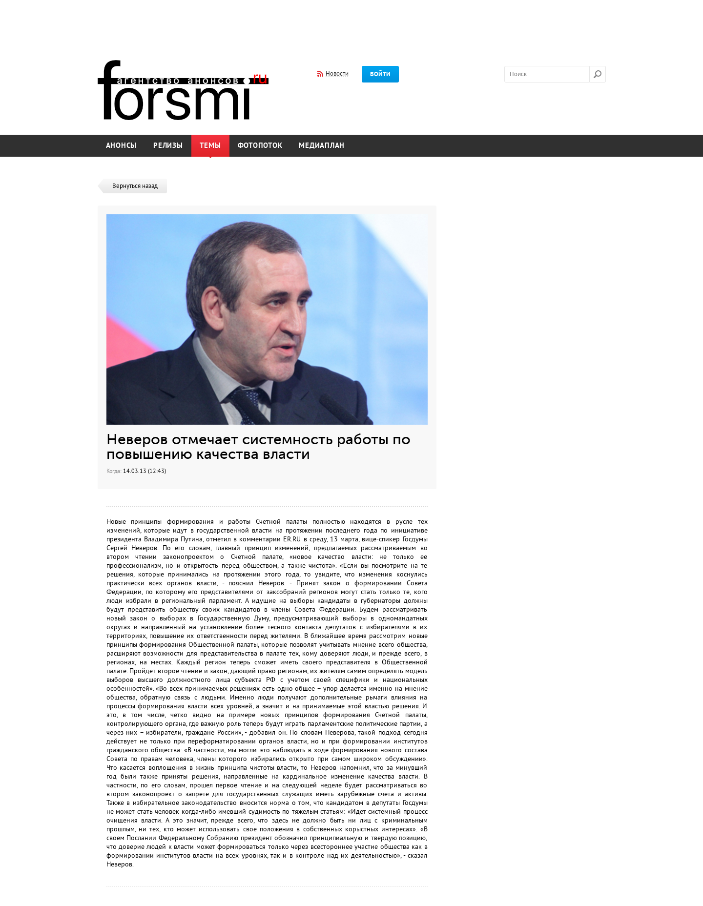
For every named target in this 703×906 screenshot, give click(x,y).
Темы (210, 146)
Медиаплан (322, 146)
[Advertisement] (351, 23)
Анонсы (121, 146)
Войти (380, 74)
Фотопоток (260, 146)
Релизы (168, 146)
